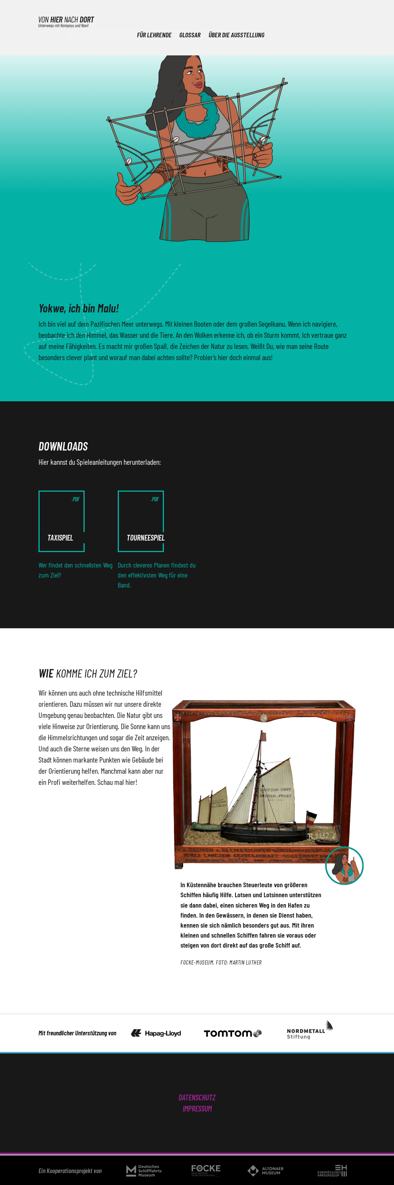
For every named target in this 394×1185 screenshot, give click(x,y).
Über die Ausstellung (328, 21)
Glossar (280, 21)
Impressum (197, 1108)
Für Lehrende (244, 21)
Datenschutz (197, 1097)
